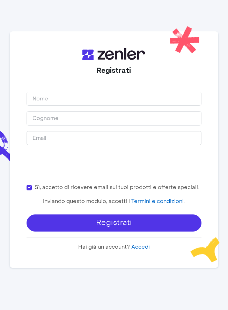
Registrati (114, 222)
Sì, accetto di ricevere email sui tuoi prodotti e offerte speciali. (117, 187)
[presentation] (80, 164)
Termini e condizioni (158, 201)
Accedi (140, 246)
